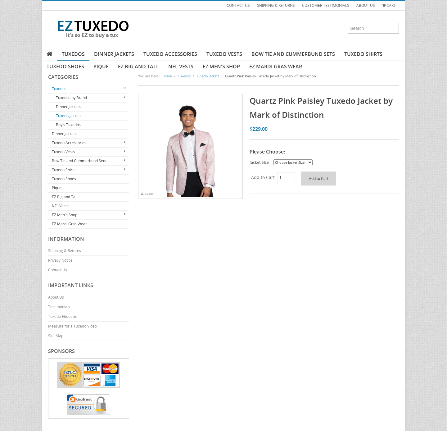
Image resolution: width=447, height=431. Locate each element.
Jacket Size (259, 162)
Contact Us (57, 270)
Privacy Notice (60, 260)
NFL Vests (180, 66)
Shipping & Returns (64, 250)
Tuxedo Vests (224, 54)
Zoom (147, 194)
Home (167, 76)
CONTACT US (238, 5)
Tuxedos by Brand (71, 97)
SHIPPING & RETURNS (276, 5)
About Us (56, 297)
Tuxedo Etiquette (62, 316)
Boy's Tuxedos (68, 124)
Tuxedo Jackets (69, 115)
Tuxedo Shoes (65, 66)
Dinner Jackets (114, 54)
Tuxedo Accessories (170, 54)
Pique (101, 66)
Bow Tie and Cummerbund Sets (293, 54)
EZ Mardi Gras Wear (275, 66)
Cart (389, 5)
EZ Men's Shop (221, 66)
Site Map (55, 335)
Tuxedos (73, 54)
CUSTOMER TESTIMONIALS (325, 5)
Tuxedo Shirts (363, 54)
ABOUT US (365, 5)
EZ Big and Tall (138, 66)
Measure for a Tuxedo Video (72, 326)
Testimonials (59, 306)
